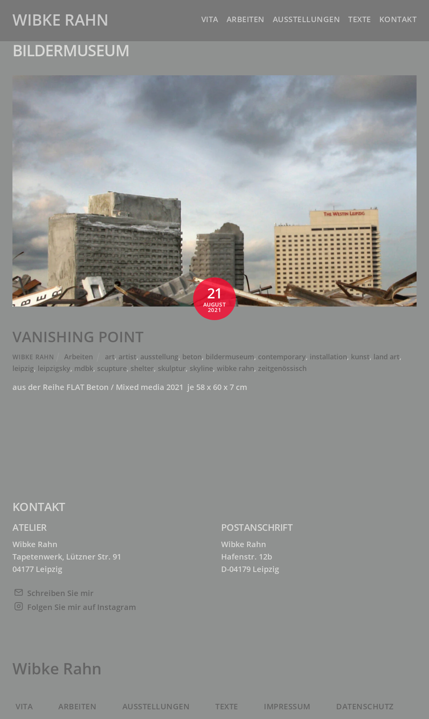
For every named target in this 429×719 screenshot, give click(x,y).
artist (127, 356)
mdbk (83, 368)
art (110, 356)
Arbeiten (246, 19)
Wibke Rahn (33, 357)
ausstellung (159, 356)
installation (328, 356)
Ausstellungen (306, 19)
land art (386, 356)
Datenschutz (365, 706)
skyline (201, 368)
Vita (209, 19)
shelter (142, 368)
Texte (359, 19)
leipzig (23, 368)
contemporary (282, 356)
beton (192, 356)
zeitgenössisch (282, 368)
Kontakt (398, 19)
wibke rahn (235, 368)
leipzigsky (54, 368)
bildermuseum (230, 356)
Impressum (287, 706)
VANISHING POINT (78, 337)
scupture (112, 368)
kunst (360, 356)
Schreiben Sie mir (60, 593)
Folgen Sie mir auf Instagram (81, 607)
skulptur (172, 368)
